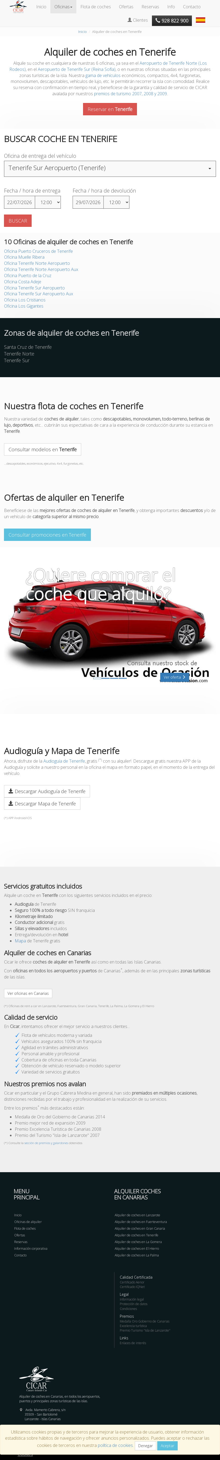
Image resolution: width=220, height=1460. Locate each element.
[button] (201, 17)
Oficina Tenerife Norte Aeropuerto (37, 263)
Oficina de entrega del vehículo (40, 155)
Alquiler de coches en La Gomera (138, 1242)
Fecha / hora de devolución (104, 190)
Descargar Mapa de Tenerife (42, 803)
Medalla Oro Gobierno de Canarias (144, 1321)
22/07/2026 (19, 202)
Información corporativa (30, 1248)
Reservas (150, 7)
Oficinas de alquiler (28, 1222)
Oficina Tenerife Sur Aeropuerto (34, 288)
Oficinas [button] (63, 7)
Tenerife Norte (19, 353)
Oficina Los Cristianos (25, 300)
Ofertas (126, 7)
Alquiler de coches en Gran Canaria (140, 1228)
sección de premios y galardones (46, 1143)
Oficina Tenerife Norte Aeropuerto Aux (41, 269)
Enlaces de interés (133, 1343)
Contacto (192, 7)
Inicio (41, 7)
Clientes (138, 20)
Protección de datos (133, 1304)
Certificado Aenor (132, 1282)
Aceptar (167, 1445)
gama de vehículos (103, 75)
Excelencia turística (133, 1326)
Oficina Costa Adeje (22, 282)
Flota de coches (95, 7)
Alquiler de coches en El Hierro (137, 1248)
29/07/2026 (88, 202)
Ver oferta (175, 677)
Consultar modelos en (43, 449)
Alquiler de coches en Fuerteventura (141, 1222)
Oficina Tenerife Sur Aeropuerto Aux (38, 294)
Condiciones (128, 1308)
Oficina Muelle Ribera (24, 257)
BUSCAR (18, 220)
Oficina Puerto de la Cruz (27, 275)
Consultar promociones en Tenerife (47, 535)
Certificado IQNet (132, 1287)
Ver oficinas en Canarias (28, 993)
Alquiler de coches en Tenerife (136, 1235)
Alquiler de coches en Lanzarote (137, 1215)
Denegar (145, 1445)
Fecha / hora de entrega (32, 190)
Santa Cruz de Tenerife (28, 347)
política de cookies (115, 1445)
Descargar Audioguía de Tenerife (47, 791)
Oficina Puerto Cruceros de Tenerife (38, 251)
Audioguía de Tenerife (64, 761)
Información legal (132, 1299)
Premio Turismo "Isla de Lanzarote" (145, 1330)
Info (171, 7)
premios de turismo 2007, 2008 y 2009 (130, 94)
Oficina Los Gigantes (23, 306)
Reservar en (110, 109)
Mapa (20, 941)
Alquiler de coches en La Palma (137, 1255)
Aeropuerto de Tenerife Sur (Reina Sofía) (76, 69)
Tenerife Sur (16, 360)
